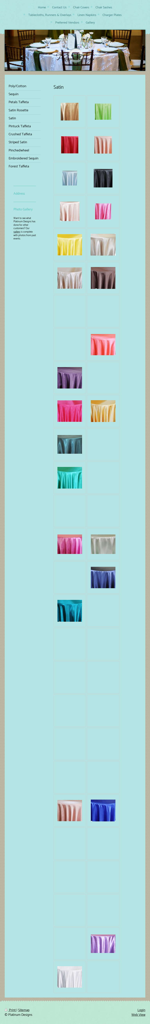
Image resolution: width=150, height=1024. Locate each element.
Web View (138, 1015)
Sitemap (23, 1010)
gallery (16, 232)
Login (141, 1010)
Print (10, 1010)
